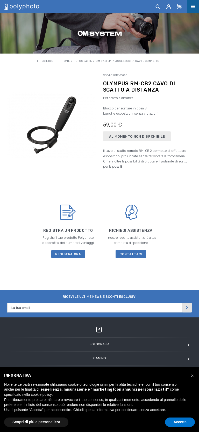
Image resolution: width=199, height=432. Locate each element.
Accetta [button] (180, 422)
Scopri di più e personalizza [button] (36, 422)
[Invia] (187, 307)
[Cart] (179, 6)
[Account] (169, 6)
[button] (192, 375)
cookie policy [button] (41, 394)
